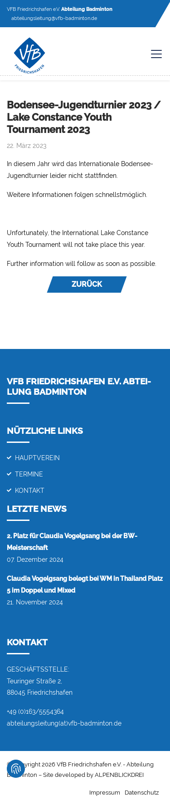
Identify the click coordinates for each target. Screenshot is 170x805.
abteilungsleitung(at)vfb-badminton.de (64, 723)
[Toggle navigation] (152, 54)
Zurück (87, 284)
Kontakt (29, 490)
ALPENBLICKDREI (119, 774)
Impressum (104, 792)
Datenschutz (142, 792)
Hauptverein (37, 457)
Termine (29, 474)
